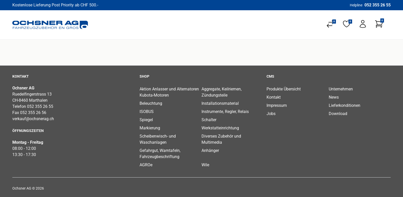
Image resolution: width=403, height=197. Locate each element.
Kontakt (274, 97)
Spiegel (146, 119)
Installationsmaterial (220, 103)
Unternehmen (341, 89)
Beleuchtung (151, 103)
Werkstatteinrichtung (220, 128)
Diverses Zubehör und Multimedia (221, 139)
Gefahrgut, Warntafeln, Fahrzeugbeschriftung (160, 153)
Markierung (150, 128)
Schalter (209, 119)
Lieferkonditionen (344, 105)
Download (338, 113)
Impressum (277, 105)
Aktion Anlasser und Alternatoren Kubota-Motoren (169, 92)
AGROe (146, 164)
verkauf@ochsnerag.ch (33, 118)
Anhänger (210, 150)
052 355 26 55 (377, 5)
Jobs (271, 113)
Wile (205, 164)
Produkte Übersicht (284, 89)
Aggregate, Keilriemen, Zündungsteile (222, 92)
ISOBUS (147, 111)
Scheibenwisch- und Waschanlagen (158, 139)
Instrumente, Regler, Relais (225, 111)
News (334, 97)
